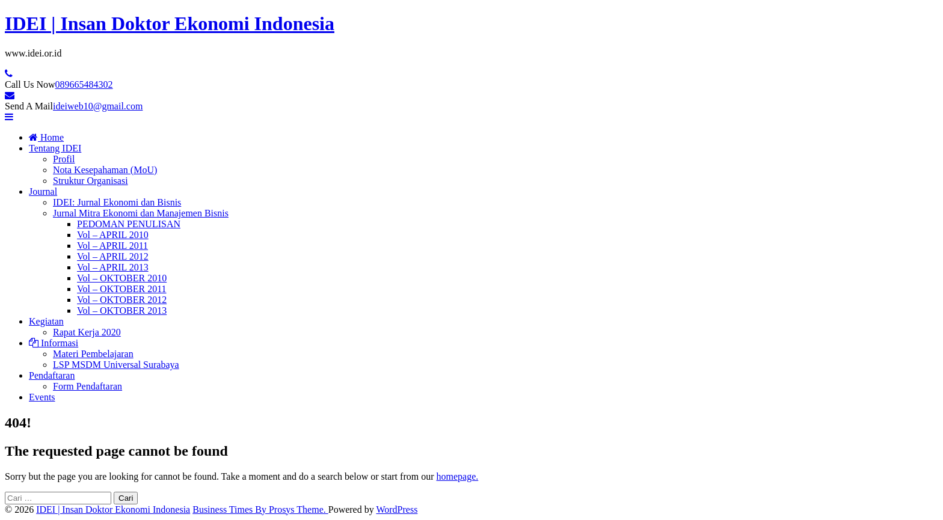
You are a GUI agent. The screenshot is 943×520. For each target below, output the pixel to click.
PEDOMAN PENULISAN (128, 224)
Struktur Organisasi (90, 181)
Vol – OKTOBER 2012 (122, 300)
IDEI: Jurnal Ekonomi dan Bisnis (117, 202)
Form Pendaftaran (87, 386)
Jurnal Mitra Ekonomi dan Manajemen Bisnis (141, 213)
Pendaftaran (52, 375)
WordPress (396, 509)
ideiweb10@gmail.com (98, 106)
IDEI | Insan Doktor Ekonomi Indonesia (169, 23)
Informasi (53, 343)
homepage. (457, 476)
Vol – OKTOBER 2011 (122, 289)
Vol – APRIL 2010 (113, 235)
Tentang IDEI (55, 148)
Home (46, 137)
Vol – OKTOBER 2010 (122, 278)
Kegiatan (46, 321)
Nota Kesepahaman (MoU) (105, 170)
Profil (64, 159)
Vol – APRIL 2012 (113, 256)
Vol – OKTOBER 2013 (122, 310)
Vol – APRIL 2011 (112, 245)
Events (42, 397)
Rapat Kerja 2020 (87, 332)
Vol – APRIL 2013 (113, 267)
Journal (43, 191)
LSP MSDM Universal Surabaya (116, 364)
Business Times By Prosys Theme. (260, 509)
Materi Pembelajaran (93, 354)
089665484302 (84, 84)
